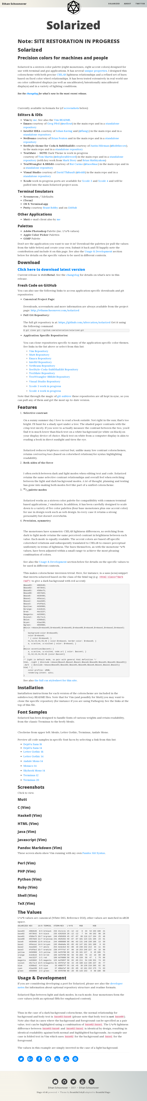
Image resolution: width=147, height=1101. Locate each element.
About (127, 6)
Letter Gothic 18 (33, 751)
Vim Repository (38, 351)
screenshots (71, 108)
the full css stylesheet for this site (55, 680)
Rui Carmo (76, 164)
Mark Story (70, 160)
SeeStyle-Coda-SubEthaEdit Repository (53, 369)
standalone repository (37, 134)
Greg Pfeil (53, 123)
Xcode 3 (87, 181)
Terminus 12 (30, 775)
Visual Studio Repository (44, 381)
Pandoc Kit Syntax (93, 853)
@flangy (84, 131)
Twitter (140, 6)
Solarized (114, 6)
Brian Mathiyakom (94, 160)
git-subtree (64, 396)
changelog (32, 93)
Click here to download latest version (51, 269)
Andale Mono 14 (33, 761)
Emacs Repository (40, 358)
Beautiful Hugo (103, 1092)
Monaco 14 (30, 765)
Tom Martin (45, 156)
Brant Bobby (50, 207)
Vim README (62, 120)
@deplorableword (65, 156)
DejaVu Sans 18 (32, 744)
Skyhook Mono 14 (34, 770)
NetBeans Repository (42, 365)
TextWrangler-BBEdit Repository (49, 376)
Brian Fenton (59, 138)
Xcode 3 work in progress (45, 386)
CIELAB (61, 74)
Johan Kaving (64, 131)
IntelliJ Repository (40, 362)
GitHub (72, 207)
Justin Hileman (99, 145)
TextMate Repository (42, 373)
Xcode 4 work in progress (45, 391)
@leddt (81, 172)
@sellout (66, 123)
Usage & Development (98, 251)
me (35, 120)
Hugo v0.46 (42, 1092)
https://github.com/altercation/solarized (84, 322)
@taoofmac (91, 164)
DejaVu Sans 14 (32, 748)
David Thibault (66, 172)
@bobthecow (118, 145)
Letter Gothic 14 (33, 756)
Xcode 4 (103, 181)
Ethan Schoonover (14, 6)
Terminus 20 (31, 780)
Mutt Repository (39, 354)
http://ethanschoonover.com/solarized (55, 310)
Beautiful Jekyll (77, 1092)
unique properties (96, 70)
